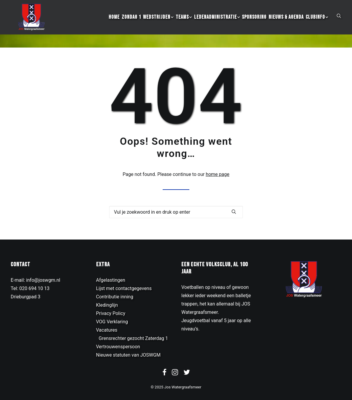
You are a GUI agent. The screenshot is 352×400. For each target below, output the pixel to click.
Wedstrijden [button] (158, 24)
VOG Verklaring (112, 322)
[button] (339, 22)
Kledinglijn (107, 305)
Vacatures (107, 330)
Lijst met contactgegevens (124, 288)
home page (217, 174)
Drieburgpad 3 (25, 297)
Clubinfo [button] (317, 24)
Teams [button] (184, 24)
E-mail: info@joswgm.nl (35, 280)
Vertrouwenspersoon (118, 346)
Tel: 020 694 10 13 (30, 288)
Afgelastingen (110, 280)
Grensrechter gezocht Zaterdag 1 (133, 338)
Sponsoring (254, 24)
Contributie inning (115, 297)
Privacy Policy (111, 313)
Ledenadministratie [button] (217, 24)
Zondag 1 (131, 24)
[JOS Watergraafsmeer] (29, 23)
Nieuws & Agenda (286, 24)
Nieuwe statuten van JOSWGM (128, 355)
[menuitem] (114, 24)
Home (114, 24)
